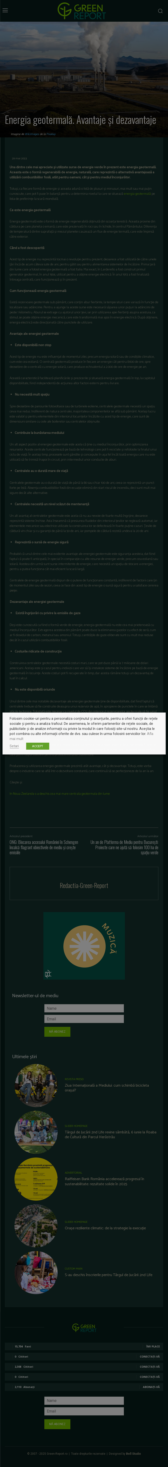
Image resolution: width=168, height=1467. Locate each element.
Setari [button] (14, 746)
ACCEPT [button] (37, 746)
